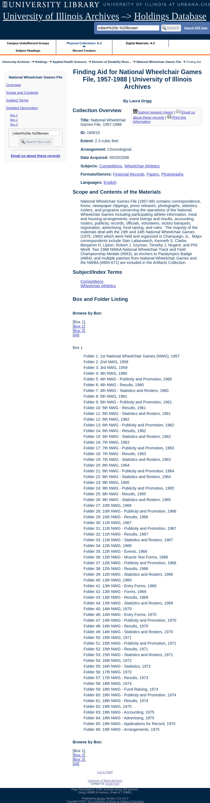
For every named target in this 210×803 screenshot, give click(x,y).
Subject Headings (28, 50)
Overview (13, 85)
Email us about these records (35, 156)
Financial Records (128, 174)
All (76, 335)
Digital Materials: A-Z (140, 43)
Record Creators (84, 50)
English (110, 182)
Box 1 (14, 115)
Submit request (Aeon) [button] (153, 112)
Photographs (172, 174)
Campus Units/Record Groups (28, 43)
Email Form (112, 783)
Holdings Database (170, 16)
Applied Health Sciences (70, 61)
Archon (101, 798)
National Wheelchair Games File (158, 61)
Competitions (110, 166)
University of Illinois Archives (61, 16)
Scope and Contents (22, 93)
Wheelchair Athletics (142, 166)
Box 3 (14, 124)
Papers (153, 174)
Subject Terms (17, 100)
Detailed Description (22, 108)
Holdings (41, 61)
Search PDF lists (195, 27)
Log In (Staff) (105, 772)
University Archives (15, 61)
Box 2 (14, 119)
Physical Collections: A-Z (84, 43)
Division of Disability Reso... (111, 61)
